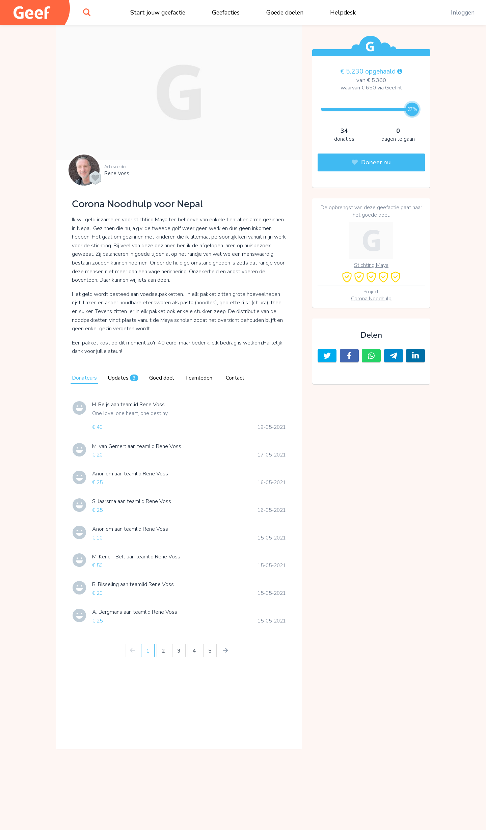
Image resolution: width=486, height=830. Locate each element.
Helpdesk (343, 12)
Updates (123, 378)
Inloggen (463, 12)
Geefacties (226, 12)
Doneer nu (371, 162)
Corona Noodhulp (371, 298)
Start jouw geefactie (157, 12)
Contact (235, 378)
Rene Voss (116, 173)
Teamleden (198, 378)
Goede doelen (284, 12)
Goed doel (161, 378)
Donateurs (84, 378)
